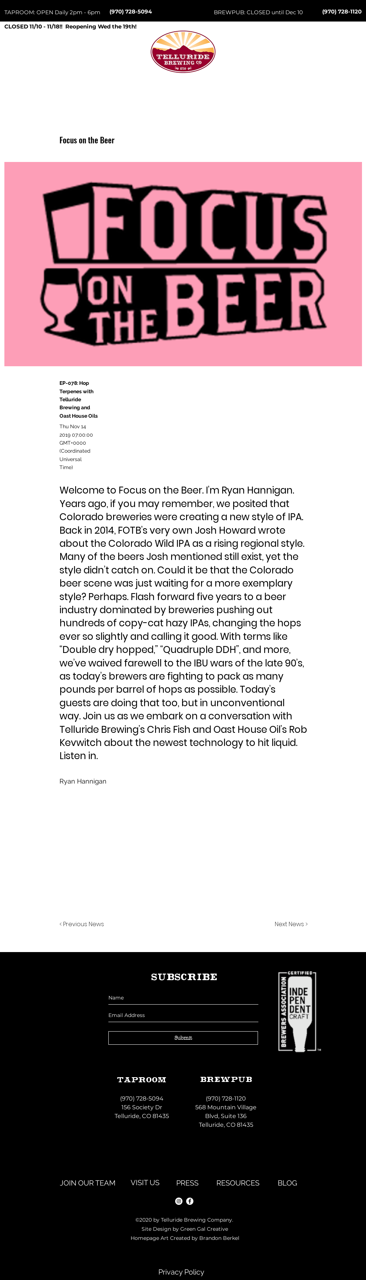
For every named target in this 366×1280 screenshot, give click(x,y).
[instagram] (178, 1201)
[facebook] (189, 1201)
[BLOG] (287, 1183)
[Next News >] (289, 924)
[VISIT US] (145, 1182)
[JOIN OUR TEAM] (88, 1183)
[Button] (183, 66)
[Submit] (183, 1038)
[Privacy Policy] (181, 1272)
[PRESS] (187, 1182)
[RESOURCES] (238, 1183)
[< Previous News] (83, 924)
